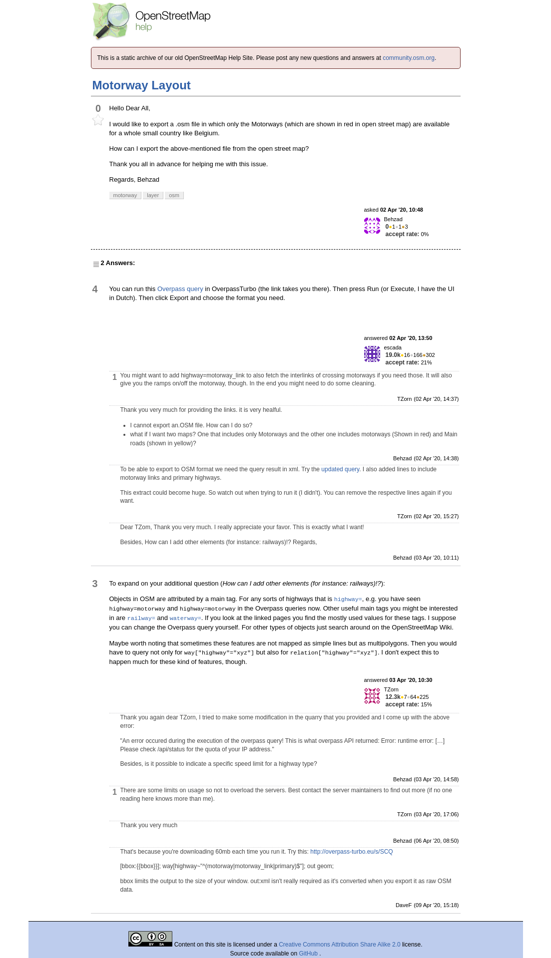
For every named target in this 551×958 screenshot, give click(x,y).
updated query (340, 469)
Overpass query (180, 289)
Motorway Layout (141, 85)
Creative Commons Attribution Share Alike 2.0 (339, 944)
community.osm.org (409, 57)
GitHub (309, 953)
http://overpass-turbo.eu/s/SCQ (351, 851)
